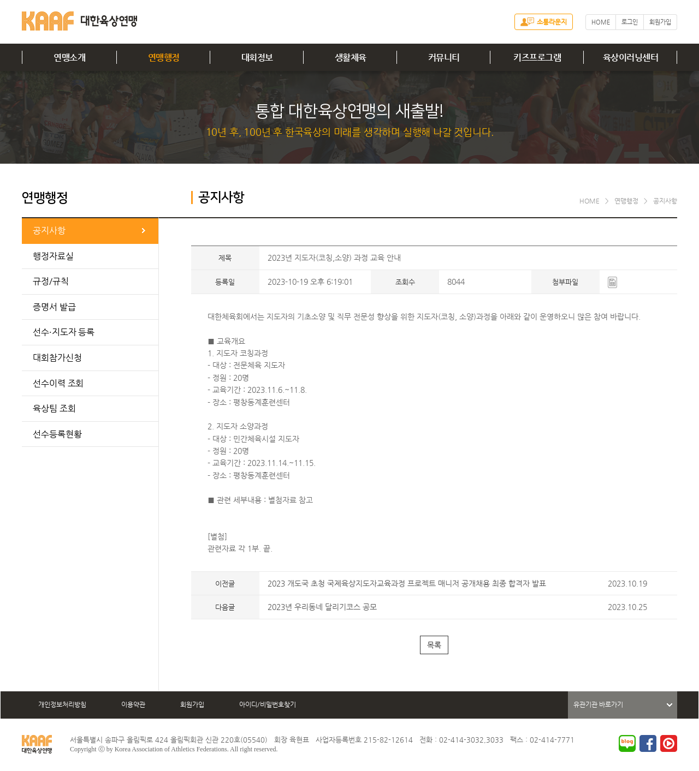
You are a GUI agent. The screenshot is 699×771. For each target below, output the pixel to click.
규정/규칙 (51, 281)
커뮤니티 (444, 57)
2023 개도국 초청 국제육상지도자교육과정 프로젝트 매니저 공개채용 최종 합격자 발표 (407, 583)
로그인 (629, 22)
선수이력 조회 (58, 383)
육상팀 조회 (54, 408)
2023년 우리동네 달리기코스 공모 (322, 606)
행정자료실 (53, 256)
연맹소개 (69, 57)
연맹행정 (164, 57)
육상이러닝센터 (631, 57)
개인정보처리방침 (62, 704)
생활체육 (350, 57)
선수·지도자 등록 (63, 332)
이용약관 (133, 704)
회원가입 (660, 22)
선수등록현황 (57, 434)
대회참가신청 (57, 357)
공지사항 (49, 230)
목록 (434, 645)
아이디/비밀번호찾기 (267, 704)
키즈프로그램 (537, 57)
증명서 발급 (54, 307)
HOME (600, 22)
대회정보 (257, 57)
